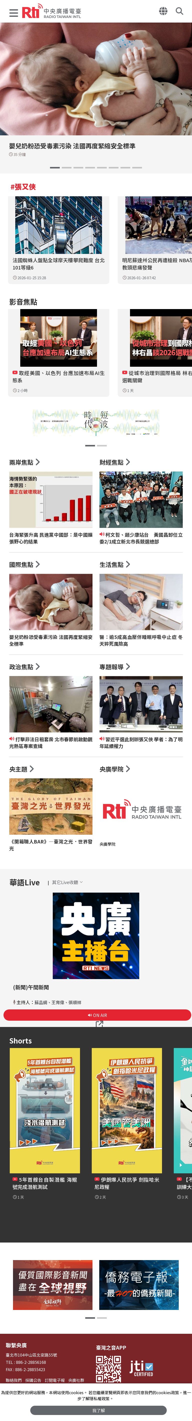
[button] (14, 13)
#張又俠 (23, 186)
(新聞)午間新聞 (31, 991)
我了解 (98, 1410)
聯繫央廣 (16, 1348)
